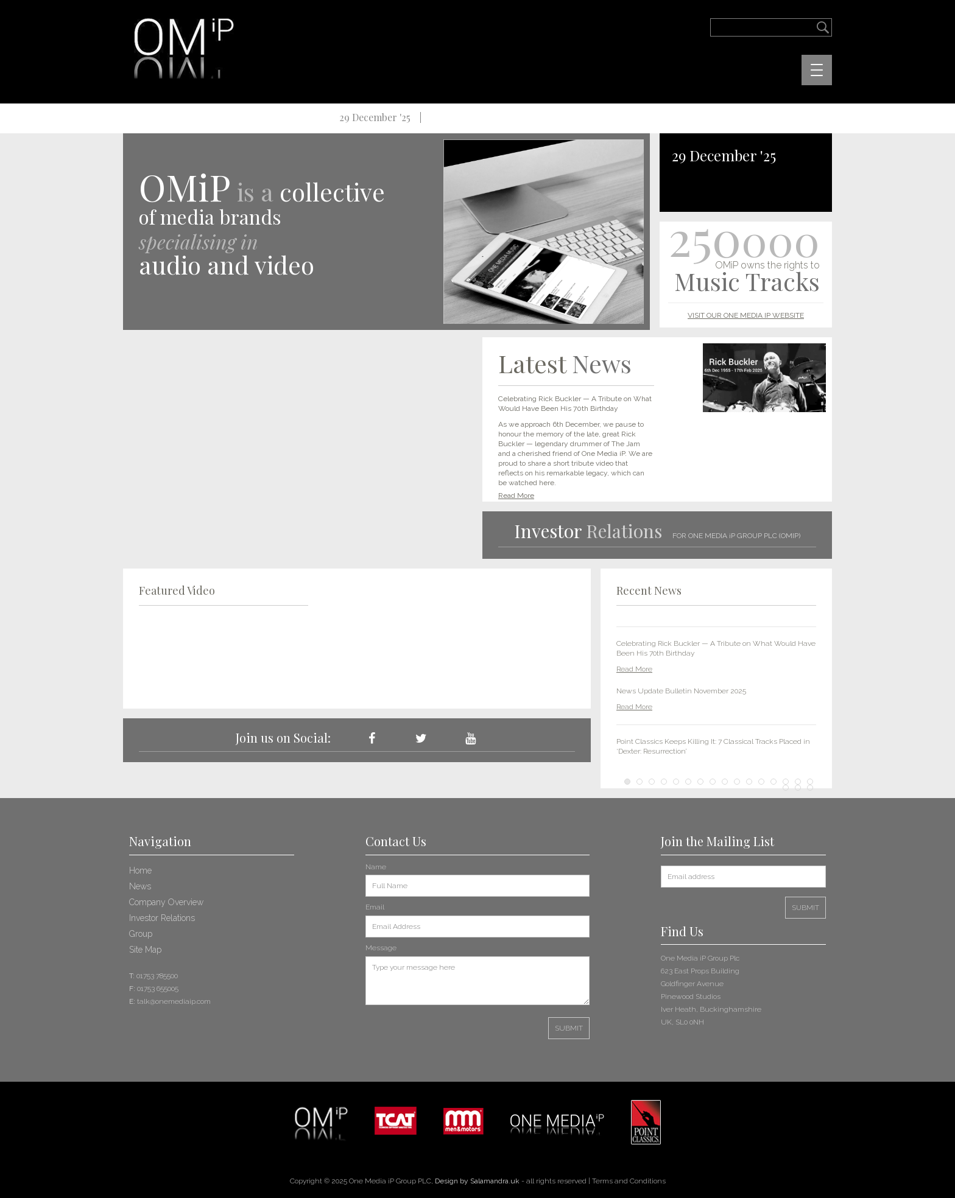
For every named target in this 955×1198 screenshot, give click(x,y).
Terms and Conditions (629, 1180)
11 (749, 781)
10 (737, 781)
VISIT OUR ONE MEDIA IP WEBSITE (746, 315)
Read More (516, 495)
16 (810, 781)
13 (773, 781)
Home (140, 870)
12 (761, 781)
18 (798, 787)
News (140, 886)
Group (140, 933)
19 (810, 787)
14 (786, 781)
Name (375, 866)
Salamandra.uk (495, 1180)
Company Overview (166, 901)
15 (798, 781)
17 (786, 787)
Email (374, 906)
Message (380, 947)
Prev (632, 692)
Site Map (145, 949)
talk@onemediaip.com (174, 1001)
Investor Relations (162, 917)
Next (800, 692)
